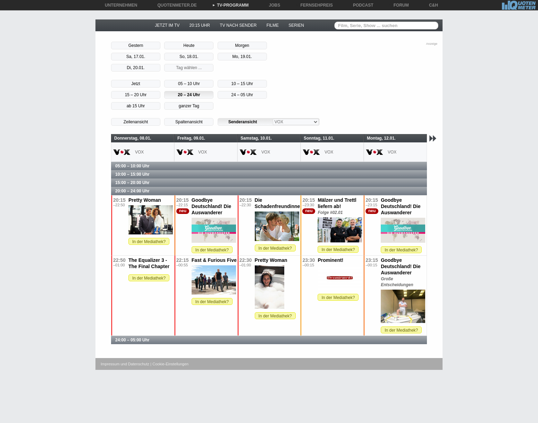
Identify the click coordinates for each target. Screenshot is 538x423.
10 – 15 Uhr (242, 83)
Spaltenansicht (189, 121)
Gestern (135, 45)
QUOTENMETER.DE (175, 5)
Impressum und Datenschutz (125, 364)
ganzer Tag (189, 105)
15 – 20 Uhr (136, 94)
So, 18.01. (189, 56)
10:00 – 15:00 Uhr (132, 174)
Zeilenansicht (136, 121)
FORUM (399, 5)
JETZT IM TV (167, 25)
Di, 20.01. (135, 67)
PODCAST (360, 5)
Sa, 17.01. (135, 56)
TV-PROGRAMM (230, 5)
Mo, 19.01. (242, 56)
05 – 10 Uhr (189, 83)
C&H (431, 5)
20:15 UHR (200, 25)
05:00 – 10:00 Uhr (132, 166)
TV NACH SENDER (238, 25)
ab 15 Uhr (136, 105)
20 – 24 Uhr (189, 94)
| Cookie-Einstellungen (169, 364)
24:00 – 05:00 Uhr (132, 340)
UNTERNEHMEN (118, 5)
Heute (188, 45)
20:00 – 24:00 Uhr (132, 191)
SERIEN (296, 25)
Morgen (242, 45)
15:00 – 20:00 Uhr (132, 182)
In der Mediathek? (149, 241)
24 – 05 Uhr (242, 94)
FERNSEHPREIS (314, 5)
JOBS (272, 5)
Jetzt (135, 83)
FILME (273, 25)
